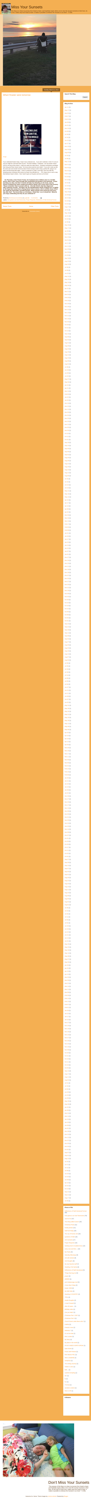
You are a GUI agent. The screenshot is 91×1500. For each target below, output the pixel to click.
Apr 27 (67, 143)
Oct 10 (67, 1065)
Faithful (67, 1324)
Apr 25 (67, 732)
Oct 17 (67, 847)
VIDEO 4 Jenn (69, 1366)
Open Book (68, 1348)
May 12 (67, 161)
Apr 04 (67, 744)
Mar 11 (67, 756)
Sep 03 (67, 340)
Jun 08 (67, 373)
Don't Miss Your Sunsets (22, 7)
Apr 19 (67, 971)
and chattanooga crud (71, 1282)
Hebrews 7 (68, 1330)
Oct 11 (67, 850)
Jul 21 (66, 1083)
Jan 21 (67, 781)
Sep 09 (67, 448)
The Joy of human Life (71, 1234)
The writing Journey (70, 1363)
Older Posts (55, 206)
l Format (67, 1385)
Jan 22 (67, 397)
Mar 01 (67, 240)
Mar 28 (67, 747)
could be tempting (70, 1373)
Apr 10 (67, 506)
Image (4, 156)
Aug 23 (67, 261)
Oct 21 (67, 1056)
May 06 (67, 729)
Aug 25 (67, 645)
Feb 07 (67, 1004)
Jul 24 (66, 1161)
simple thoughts (69, 1300)
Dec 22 (67, 309)
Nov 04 (67, 1146)
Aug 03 (67, 660)
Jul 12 (66, 1167)
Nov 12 (67, 424)
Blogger (66, 1496)
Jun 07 (67, 699)
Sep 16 (67, 192)
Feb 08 (67, 530)
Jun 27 (67, 687)
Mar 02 (67, 170)
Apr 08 (67, 509)
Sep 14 (67, 445)
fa (65, 1379)
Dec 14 (67, 1034)
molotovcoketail (52, 1496)
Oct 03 (67, 618)
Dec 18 (67, 569)
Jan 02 (67, 400)
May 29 (67, 1101)
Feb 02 (67, 119)
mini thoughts (69, 1261)
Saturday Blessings (70, 1255)
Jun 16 (67, 488)
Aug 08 (67, 361)
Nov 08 (67, 593)
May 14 (67, 497)
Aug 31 (67, 343)
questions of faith (70, 1237)
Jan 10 (67, 548)
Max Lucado (68, 1336)
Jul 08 (66, 158)
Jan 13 (67, 545)
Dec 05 (67, 814)
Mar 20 (67, 294)
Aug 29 (67, 457)
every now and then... (71, 1249)
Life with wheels (69, 1258)
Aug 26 (67, 346)
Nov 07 (67, 835)
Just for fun (68, 1218)
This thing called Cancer (72, 1221)
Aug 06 (67, 475)
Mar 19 (67, 750)
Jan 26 (67, 536)
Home (31, 206)
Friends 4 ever (69, 1327)
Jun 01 (67, 941)
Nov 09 (67, 832)
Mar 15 (67, 237)
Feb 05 (67, 394)
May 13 (67, 282)
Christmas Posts (69, 1225)
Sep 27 (67, 859)
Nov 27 (67, 581)
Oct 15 (67, 608)
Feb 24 (67, 769)
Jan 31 (67, 533)
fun (65, 1382)
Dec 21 (67, 246)
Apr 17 (67, 503)
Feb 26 (67, 995)
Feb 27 (67, 116)
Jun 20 (67, 273)
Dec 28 (67, 1131)
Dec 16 (67, 572)
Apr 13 (67, 741)
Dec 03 (67, 412)
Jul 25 (66, 155)
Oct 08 (67, 615)
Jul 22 (66, 182)
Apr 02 (67, 512)
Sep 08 (67, 337)
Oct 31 (67, 838)
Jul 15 (66, 479)
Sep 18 (67, 258)
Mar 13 (67, 521)
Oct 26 (67, 599)
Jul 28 (66, 267)
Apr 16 (67, 1183)
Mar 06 (67, 763)
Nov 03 (67, 321)
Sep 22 (67, 627)
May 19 (67, 717)
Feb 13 (67, 1001)
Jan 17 (67, 539)
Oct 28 (67, 255)
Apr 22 (67, 288)
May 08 (67, 956)
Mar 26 (67, 515)
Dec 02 (67, 415)
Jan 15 (67, 198)
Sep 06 (67, 451)
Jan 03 (67, 188)
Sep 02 (67, 454)
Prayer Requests (30, 200)
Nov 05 (67, 427)
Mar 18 (67, 518)
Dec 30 (67, 303)
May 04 (67, 285)
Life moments (69, 1240)
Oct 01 (67, 439)
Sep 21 (67, 1195)
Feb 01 (67, 173)
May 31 (67, 276)
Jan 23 (67, 1013)
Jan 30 (67, 778)
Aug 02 (67, 364)
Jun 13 (67, 938)
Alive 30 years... (69, 1306)
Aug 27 (67, 642)
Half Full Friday (69, 1230)
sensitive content (70, 1388)
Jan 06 (67, 790)
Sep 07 (67, 868)
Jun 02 (67, 376)
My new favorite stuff (71, 1264)
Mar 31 (67, 164)
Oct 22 (67, 327)
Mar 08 (67, 992)
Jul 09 (66, 270)
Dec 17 (67, 805)
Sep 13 (67, 865)
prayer (66, 1276)
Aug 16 (67, 651)
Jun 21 (67, 690)
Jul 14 (66, 137)
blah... (66, 1369)
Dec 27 (67, 557)
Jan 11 (67, 243)
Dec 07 (67, 575)
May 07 (67, 379)
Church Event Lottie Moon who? (74, 1321)
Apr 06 (67, 231)
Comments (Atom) (35, 211)
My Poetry (68, 1252)
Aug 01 (67, 904)
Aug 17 (67, 207)
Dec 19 (67, 1028)
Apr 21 (67, 388)
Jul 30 (66, 222)
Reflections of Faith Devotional (74, 1270)
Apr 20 (67, 968)
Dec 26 (67, 306)
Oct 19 (67, 1059)
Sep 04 (67, 639)
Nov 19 (67, 590)
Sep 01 (67, 874)
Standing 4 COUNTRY (71, 1294)
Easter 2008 (68, 1288)
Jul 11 (66, 917)
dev (66, 1375)
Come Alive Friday (70, 1285)
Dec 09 (67, 811)
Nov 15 (67, 146)
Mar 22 (67, 983)
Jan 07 (67, 551)
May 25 (67, 279)
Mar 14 (67, 391)
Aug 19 (67, 264)
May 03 (67, 962)
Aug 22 (67, 463)
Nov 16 (67, 318)
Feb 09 (67, 527)
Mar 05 (67, 113)
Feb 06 (67, 775)
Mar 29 (67, 977)
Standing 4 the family (71, 1267)
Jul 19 (66, 669)
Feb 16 (67, 300)
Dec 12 (67, 409)
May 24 (67, 711)
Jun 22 (67, 140)
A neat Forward (69, 1303)
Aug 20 (67, 648)
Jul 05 (66, 681)
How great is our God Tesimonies (16, 200)
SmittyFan (68, 1360)
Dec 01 (67, 817)
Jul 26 (66, 663)
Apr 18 (67, 738)
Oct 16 (67, 605)
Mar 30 (67, 234)
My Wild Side (68, 1291)
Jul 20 (66, 914)
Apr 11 (67, 107)
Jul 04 (66, 684)
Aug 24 (67, 349)
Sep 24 (67, 624)
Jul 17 (66, 1164)
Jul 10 (66, 482)
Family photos (69, 1227)
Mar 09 (67, 759)
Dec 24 (67, 403)
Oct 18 (67, 179)
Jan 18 (67, 1122)
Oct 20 (67, 219)
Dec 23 (67, 563)
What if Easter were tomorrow (17, 95)
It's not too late (69, 1333)
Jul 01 (66, 210)
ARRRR (67, 1279)
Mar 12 (67, 989)
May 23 (67, 225)
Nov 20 (67, 421)
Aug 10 (67, 358)
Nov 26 (67, 1040)
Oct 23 (67, 602)
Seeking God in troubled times (73, 1246)
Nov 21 (67, 315)
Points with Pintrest (70, 1351)
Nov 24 (67, 128)
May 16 (67, 950)
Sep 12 (67, 633)
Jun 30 (67, 186)
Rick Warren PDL (70, 1354)
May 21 (67, 491)
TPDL (66, 1297)
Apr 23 (67, 735)
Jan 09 (67, 122)
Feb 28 (67, 297)
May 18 (67, 213)
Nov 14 (67, 829)
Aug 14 (67, 470)
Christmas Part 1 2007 (71, 1315)
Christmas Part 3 (70, 1318)
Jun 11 (67, 693)
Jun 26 (67, 929)
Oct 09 (67, 611)
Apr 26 (67, 965)
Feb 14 (67, 998)
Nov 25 (67, 249)
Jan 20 (67, 784)
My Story (67, 1339)
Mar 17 (67, 754)
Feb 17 (67, 524)
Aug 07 (67, 657)
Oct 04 (67, 204)
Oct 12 (67, 436)
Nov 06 (67, 252)
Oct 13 (67, 331)
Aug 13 (67, 654)
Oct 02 (67, 1149)
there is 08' (68, 1391)
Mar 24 (67, 1113)
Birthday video (69, 1309)
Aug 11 (67, 889)
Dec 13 (67, 808)
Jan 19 (67, 1119)
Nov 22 (67, 587)
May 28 (67, 708)
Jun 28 (67, 370)
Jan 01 (67, 125)
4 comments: (34, 198)
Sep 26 (67, 862)
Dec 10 (67, 312)
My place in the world (71, 1342)
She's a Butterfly (69, 1357)
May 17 (67, 110)
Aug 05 (67, 152)
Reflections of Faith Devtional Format (46, 200)
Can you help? (69, 1312)
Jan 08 (67, 1125)
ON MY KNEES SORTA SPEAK (74, 1345)
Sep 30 (67, 149)
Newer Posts (7, 206)
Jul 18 (66, 134)
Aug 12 (67, 355)
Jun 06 (67, 195)
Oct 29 (67, 176)
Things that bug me (70, 1273)
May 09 (67, 726)
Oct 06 (67, 131)
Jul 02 (66, 923)
